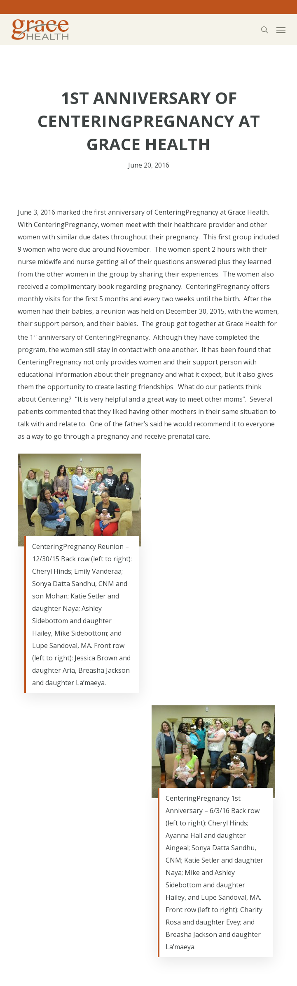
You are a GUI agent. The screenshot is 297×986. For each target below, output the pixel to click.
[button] (280, 30)
